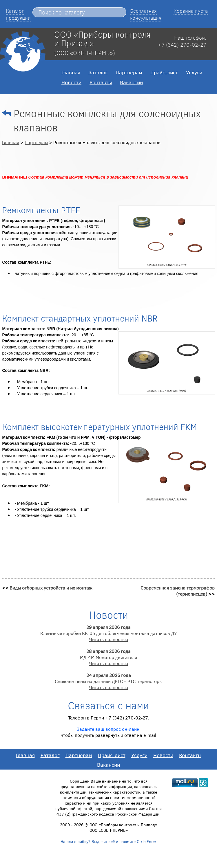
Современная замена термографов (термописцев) (178, 591)
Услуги (194, 72)
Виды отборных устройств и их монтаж (51, 588)
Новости (71, 82)
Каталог (97, 72)
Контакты (101, 82)
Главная (70, 72)
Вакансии (131, 82)
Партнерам (129, 72)
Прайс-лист (164, 72)
